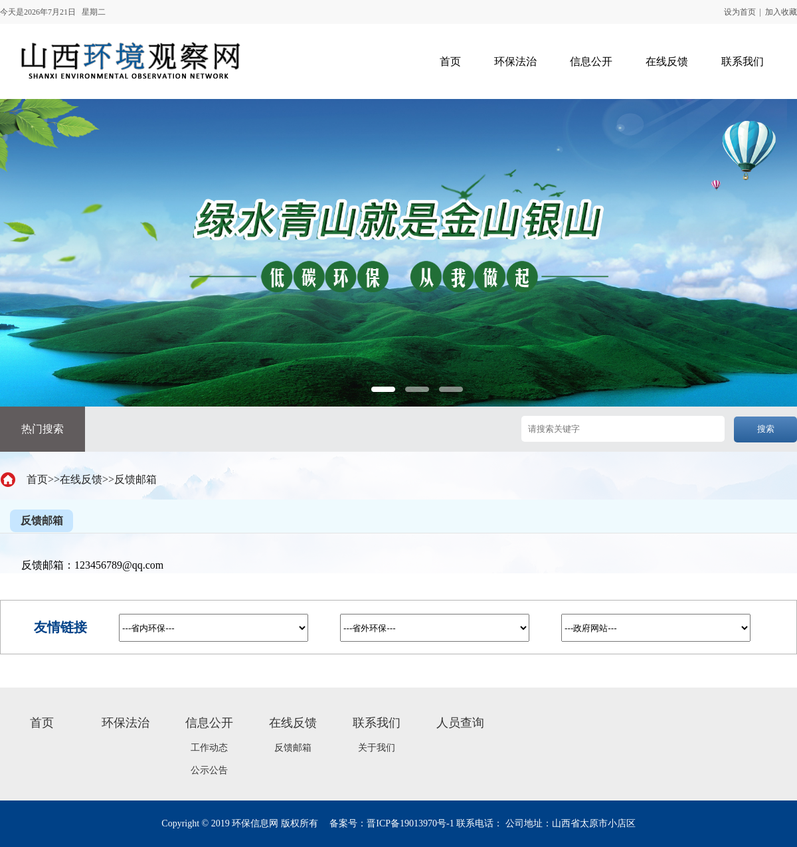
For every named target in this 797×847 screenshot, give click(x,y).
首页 (37, 479)
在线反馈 (81, 479)
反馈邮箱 (135, 479)
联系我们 (376, 722)
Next (764, 397)
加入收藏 (781, 12)
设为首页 (740, 12)
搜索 (765, 429)
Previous (32, 397)
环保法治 (125, 722)
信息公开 (209, 722)
